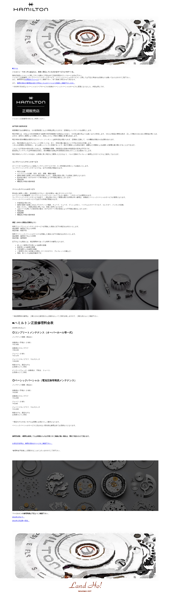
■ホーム (15, 68)
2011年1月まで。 (18, 517)
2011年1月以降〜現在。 (21, 521)
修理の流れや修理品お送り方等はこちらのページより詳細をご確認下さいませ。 (46, 83)
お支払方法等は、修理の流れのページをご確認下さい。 (32, 443)
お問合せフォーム (31, 79)
